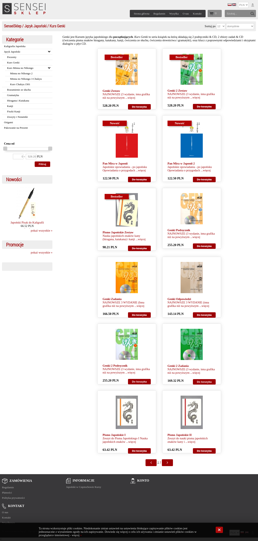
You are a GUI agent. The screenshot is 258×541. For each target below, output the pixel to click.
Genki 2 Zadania (178, 365)
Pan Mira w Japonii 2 (181, 163)
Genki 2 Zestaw (177, 90)
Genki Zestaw (111, 90)
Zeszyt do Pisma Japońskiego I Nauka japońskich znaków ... (125, 440)
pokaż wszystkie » (41, 230)
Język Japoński (35, 25)
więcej (131, 97)
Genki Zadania (112, 299)
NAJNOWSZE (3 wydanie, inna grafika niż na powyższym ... (126, 96)
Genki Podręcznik (178, 230)
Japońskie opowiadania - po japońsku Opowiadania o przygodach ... (125, 168)
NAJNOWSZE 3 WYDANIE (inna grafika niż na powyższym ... (188, 304)
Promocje (15, 244)
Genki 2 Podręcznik (115, 365)
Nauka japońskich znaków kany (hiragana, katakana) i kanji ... (121, 237)
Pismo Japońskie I (114, 435)
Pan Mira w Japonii (115, 163)
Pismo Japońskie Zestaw (118, 232)
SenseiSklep (12, 25)
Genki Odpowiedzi (179, 299)
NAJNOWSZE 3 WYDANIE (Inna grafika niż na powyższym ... (123, 304)
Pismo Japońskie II (179, 435)
